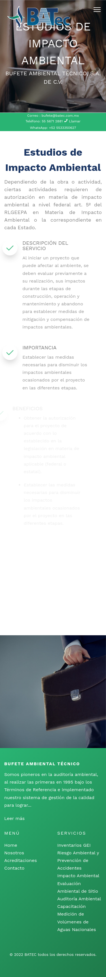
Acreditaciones (20, 860)
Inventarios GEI (74, 845)
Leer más (14, 818)
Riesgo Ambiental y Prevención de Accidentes (78, 860)
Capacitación (71, 906)
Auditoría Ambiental (79, 898)
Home (10, 845)
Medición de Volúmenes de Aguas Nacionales (76, 921)
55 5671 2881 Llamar (61, 121)
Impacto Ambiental (78, 875)
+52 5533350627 (62, 128)
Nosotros (14, 852)
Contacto (14, 868)
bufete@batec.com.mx (59, 116)
